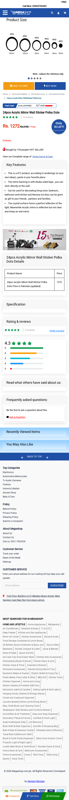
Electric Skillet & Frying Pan (44, 673)
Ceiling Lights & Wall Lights (46, 689)
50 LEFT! (59, 126)
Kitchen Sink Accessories (49, 657)
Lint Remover (35, 722)
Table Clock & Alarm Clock (49, 738)
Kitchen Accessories (31, 636)
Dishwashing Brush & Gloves (17, 661)
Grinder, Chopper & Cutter (27, 649)
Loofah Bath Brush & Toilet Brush (19, 746)
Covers (27, 754)
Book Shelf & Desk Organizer (17, 726)
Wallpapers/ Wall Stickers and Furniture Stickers (26, 710)
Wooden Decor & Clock (49, 746)
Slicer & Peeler (10, 653)
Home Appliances (36, 624)
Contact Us (8, 537)
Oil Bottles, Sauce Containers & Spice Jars (23, 645)
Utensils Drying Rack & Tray (41, 669)
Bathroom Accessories (36, 750)
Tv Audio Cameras (12, 480)
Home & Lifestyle (11, 488)
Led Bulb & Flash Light (44, 718)
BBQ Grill (42, 677)
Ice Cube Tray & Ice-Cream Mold (18, 657)
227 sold (40, 105)
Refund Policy (9, 509)
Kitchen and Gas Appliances (32, 632)
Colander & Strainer (36, 665)
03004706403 (39, 6)
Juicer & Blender (50, 649)
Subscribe (57, 585)
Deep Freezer (9, 632)
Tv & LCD (45, 628)
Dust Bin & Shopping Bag (45, 726)
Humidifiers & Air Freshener (16, 714)
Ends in (21, 106)
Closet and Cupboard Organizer (18, 697)
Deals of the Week (11, 557)
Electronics (8, 472)
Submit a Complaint (13, 521)
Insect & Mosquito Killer (14, 722)
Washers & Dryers (30, 628)
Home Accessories (12, 754)
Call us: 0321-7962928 (14, 541)
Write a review (57, 330)
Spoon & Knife (26, 653)
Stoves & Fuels (51, 636)
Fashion (7, 484)
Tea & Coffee (52, 645)
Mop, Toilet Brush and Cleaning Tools (21, 706)
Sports (6, 758)
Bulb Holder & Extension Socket (18, 730)
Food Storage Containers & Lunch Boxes (23, 640)
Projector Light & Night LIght (17, 742)
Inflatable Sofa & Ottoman (49, 730)
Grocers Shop (9, 492)
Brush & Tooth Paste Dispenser (18, 738)
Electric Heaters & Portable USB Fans (21, 685)
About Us (7, 533)
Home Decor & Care (56, 94)
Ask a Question (15, 417)
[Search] (34, 585)
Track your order (11, 553)
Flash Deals (9, 106)
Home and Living (38, 94)
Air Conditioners (11, 628)
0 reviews (28, 117)
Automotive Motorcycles (15, 476)
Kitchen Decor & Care (43, 661)
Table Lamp (52, 754)
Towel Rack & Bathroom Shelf (17, 734)
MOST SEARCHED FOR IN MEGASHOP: (23, 618)
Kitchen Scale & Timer (13, 665)
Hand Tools (17, 758)
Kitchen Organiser (11, 681)
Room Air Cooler (11, 636)
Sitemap (7, 562)
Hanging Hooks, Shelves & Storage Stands (24, 693)
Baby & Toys (9, 496)
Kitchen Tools (55, 677)
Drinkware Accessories (14, 669)
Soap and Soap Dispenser (45, 714)
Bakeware (7, 649)
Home (5, 94)
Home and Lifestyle (19, 94)
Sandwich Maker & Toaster (16, 673)
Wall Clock (38, 754)
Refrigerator (54, 624)
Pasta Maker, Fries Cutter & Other (19, 677)
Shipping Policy (10, 517)
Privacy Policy (10, 513)
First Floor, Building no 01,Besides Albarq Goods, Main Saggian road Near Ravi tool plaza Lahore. (31, 598)
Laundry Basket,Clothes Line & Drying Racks (24, 702)
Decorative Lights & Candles (16, 689)
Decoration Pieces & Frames (17, 718)
